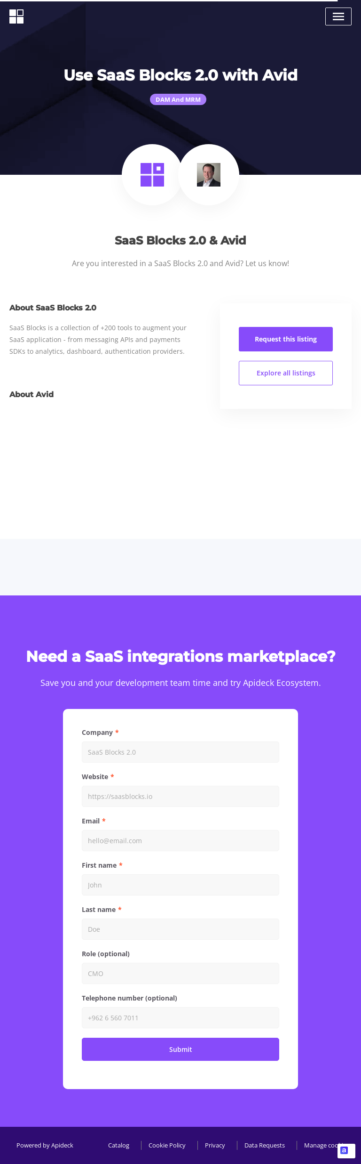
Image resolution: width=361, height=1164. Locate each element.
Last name (99, 909)
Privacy (215, 1145)
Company (97, 732)
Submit (180, 1049)
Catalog (118, 1145)
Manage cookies (326, 1145)
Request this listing (286, 338)
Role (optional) (106, 953)
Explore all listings (286, 372)
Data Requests (264, 1145)
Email (91, 820)
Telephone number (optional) (129, 997)
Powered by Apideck (44, 1145)
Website (95, 776)
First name (99, 865)
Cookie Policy (167, 1145)
